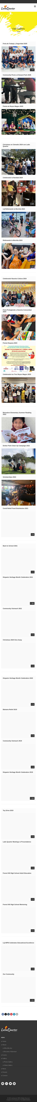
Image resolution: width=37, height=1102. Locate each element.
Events (4, 1055)
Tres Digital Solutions (25, 1099)
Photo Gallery (8, 1062)
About (4, 1045)
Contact (4, 1075)
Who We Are (8, 1048)
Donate (4, 1072)
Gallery (4, 1058)
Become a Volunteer (10, 1051)
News (4, 1069)
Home (4, 1041)
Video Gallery (8, 1065)
